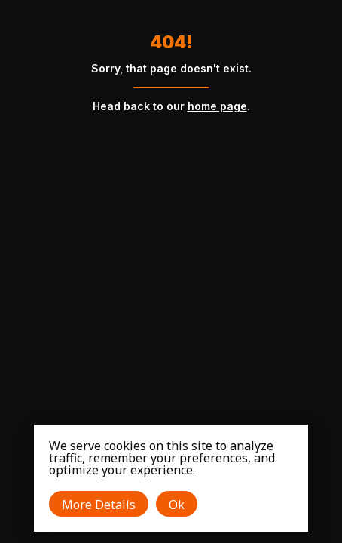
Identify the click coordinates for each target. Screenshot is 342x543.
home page (217, 106)
